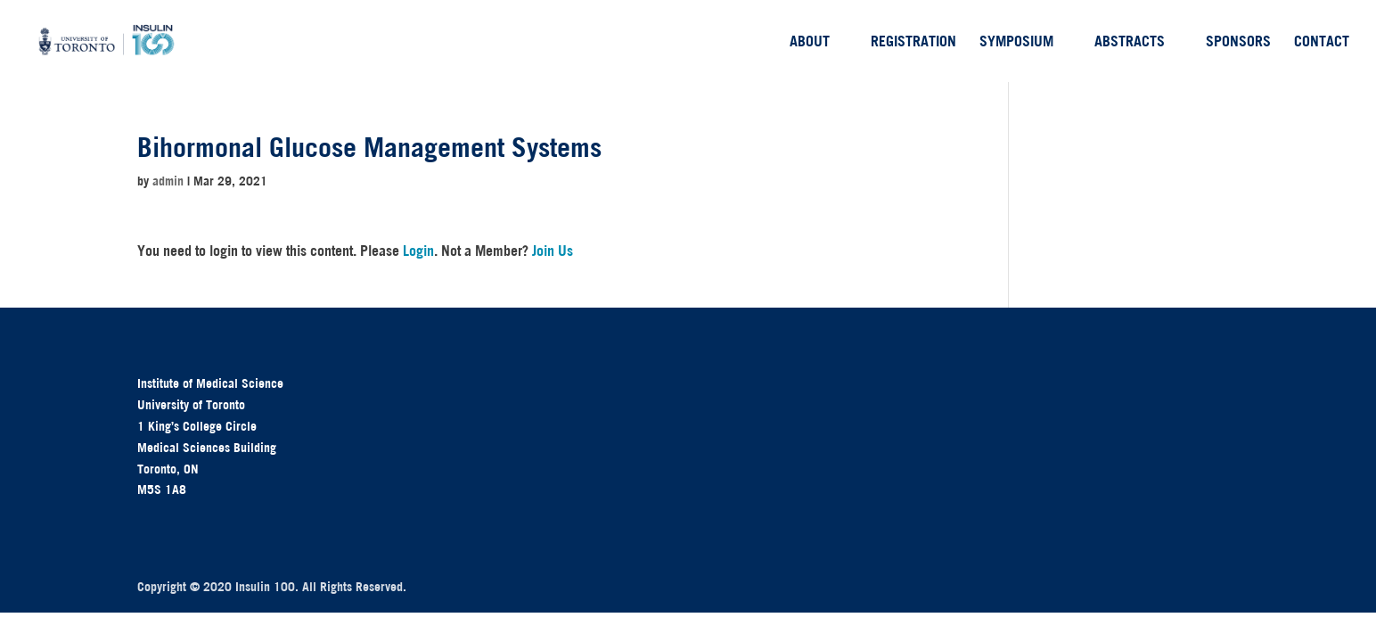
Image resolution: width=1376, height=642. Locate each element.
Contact (1321, 42)
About (810, 42)
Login (418, 250)
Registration (913, 42)
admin (168, 181)
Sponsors (1238, 42)
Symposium (1016, 42)
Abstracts (1129, 42)
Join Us (552, 250)
